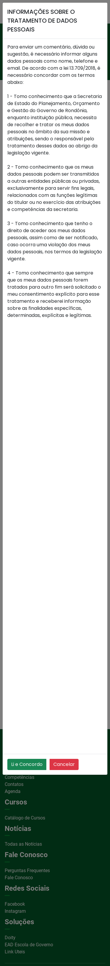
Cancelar (64, 764)
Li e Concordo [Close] (27, 764)
